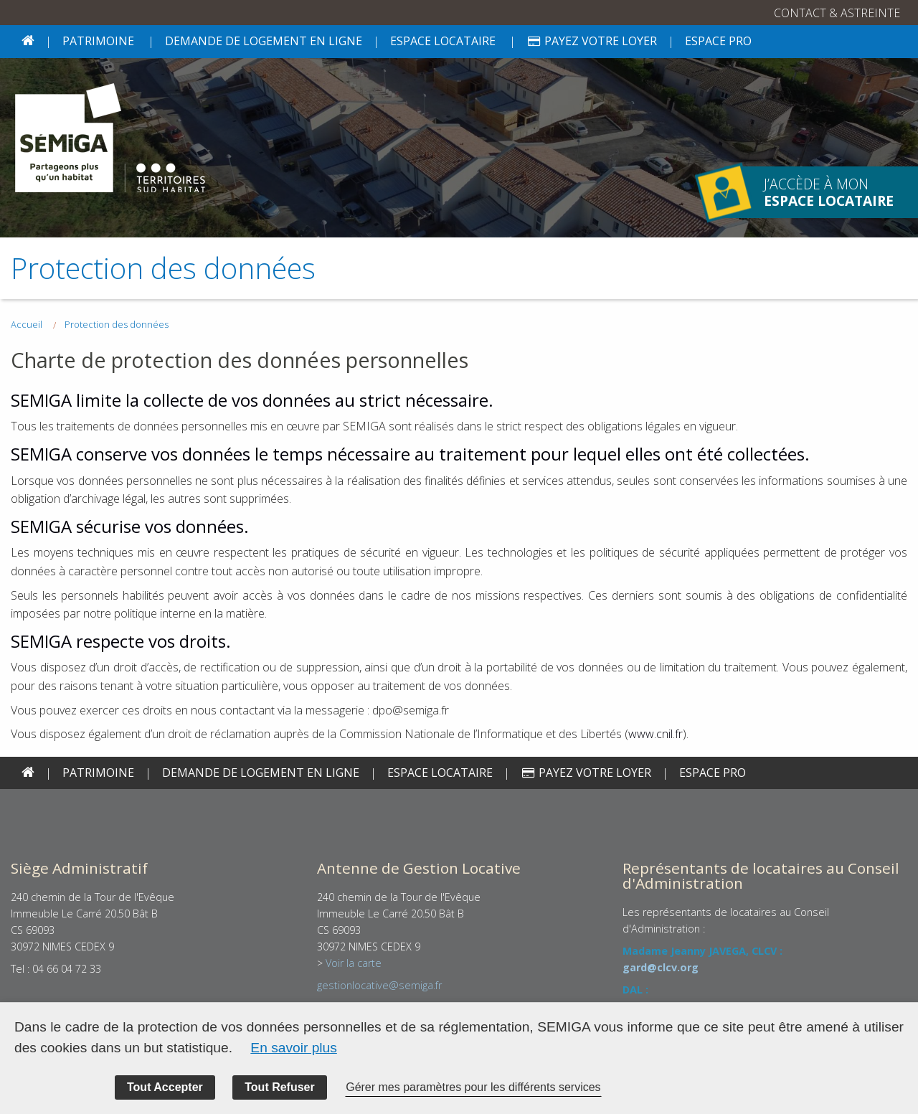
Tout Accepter (165, 1087)
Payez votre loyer (591, 41)
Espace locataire (443, 41)
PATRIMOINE (98, 41)
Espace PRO (718, 41)
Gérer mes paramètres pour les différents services (473, 1087)
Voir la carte (354, 963)
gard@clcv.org (661, 967)
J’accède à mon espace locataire (724, 192)
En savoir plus (293, 1047)
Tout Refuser (279, 1087)
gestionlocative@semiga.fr (379, 985)
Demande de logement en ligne (263, 41)
